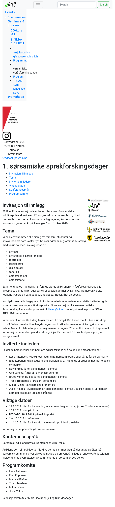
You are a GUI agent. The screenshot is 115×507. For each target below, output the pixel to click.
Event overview (17, 17)
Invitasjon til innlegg (21, 173)
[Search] (77, 5)
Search (103, 4)
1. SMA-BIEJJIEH (17, 41)
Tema (12, 177)
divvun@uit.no (55, 309)
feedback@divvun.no (15, 158)
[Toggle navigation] (38, 4)
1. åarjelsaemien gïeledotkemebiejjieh (25, 52)
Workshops (16, 97)
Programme (20, 60)
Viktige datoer (17, 185)
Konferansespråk (19, 189)
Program (18, 76)
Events (10, 12)
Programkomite (18, 193)
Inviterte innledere (20, 181)
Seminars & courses (16, 23)
